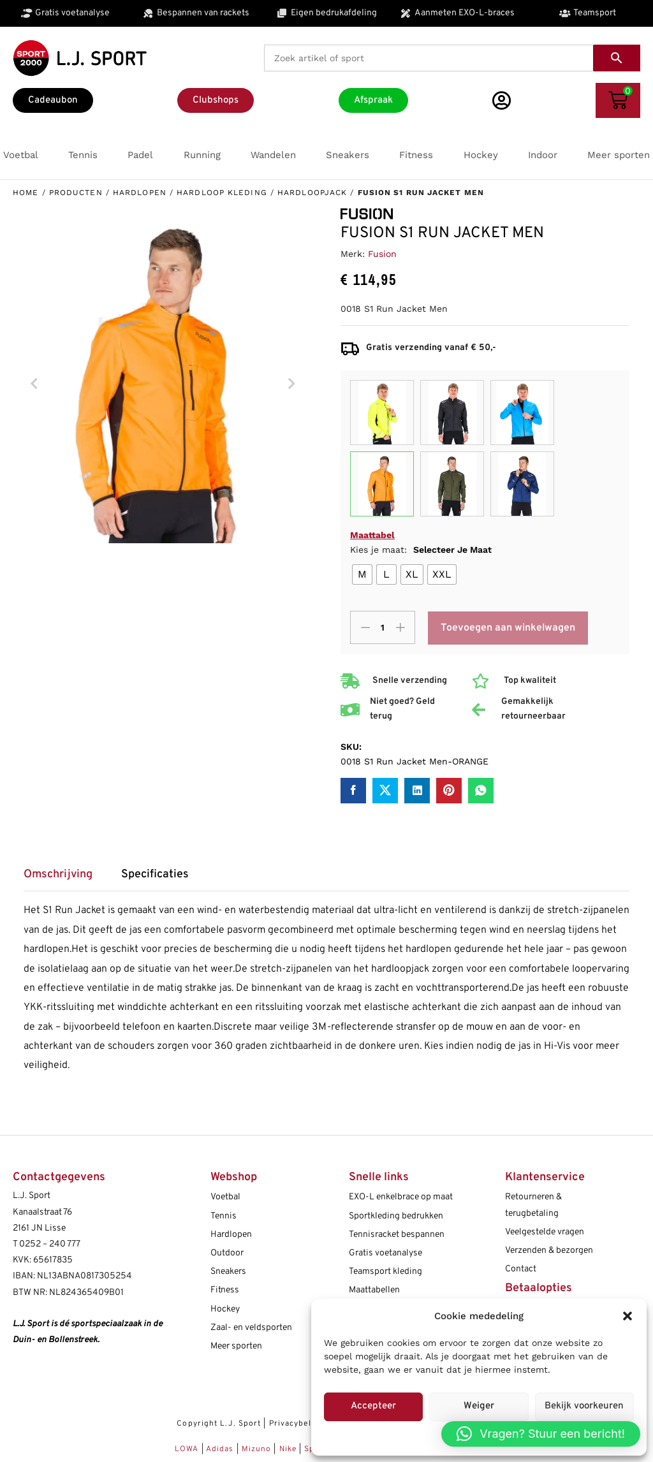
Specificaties (155, 875)
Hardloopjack (312, 192)
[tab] (64, 879)
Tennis (223, 1216)
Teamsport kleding (385, 1271)
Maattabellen (374, 1290)
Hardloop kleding (222, 192)
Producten (76, 192)
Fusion (382, 254)
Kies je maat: (421, 550)
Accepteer (373, 1406)
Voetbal (225, 1197)
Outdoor (227, 1253)
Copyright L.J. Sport (219, 1424)
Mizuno (258, 1449)
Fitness (224, 1290)
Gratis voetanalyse (385, 1253)
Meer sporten (236, 1346)
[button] (627, 1316)
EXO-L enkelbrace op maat (401, 1197)
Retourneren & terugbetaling (533, 1205)
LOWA (188, 1449)
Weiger (479, 1406)
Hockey (225, 1309)
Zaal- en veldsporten (251, 1327)
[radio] (362, 574)
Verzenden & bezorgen (549, 1250)
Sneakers (228, 1271)
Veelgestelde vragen (544, 1232)
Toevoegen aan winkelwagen (508, 628)
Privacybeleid (296, 1424)
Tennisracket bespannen (396, 1234)
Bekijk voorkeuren (584, 1406)
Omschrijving (58, 875)
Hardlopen (139, 192)
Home (25, 192)
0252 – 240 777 (49, 1244)
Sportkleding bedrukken (396, 1216)
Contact (520, 1269)
